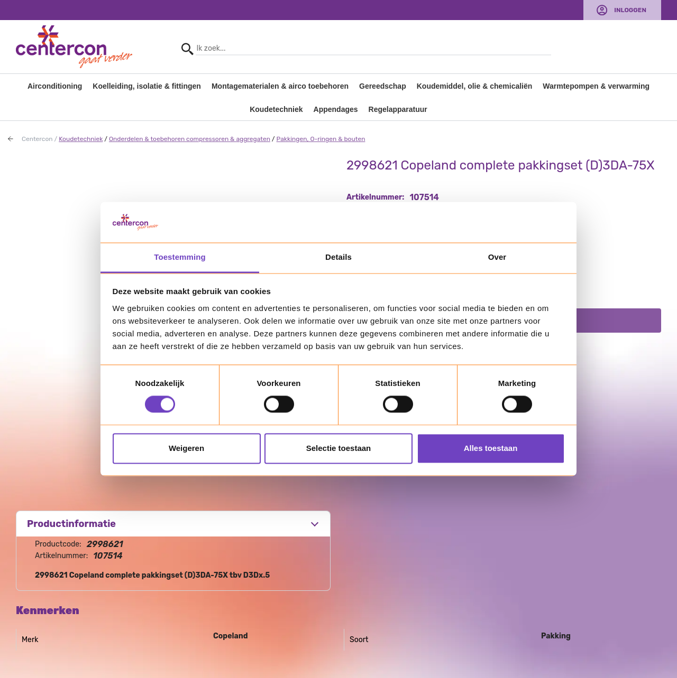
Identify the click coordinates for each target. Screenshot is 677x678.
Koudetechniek (276, 109)
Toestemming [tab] (180, 256)
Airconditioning (55, 86)
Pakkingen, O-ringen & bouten (321, 139)
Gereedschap (382, 86)
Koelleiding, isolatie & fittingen (147, 86)
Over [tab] (497, 256)
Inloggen (630, 10)
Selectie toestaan (338, 448)
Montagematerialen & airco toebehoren (280, 86)
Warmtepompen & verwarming (596, 86)
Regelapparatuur (398, 109)
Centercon (37, 139)
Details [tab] (338, 256)
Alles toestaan (491, 448)
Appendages (336, 109)
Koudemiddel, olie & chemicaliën (475, 86)
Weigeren (186, 448)
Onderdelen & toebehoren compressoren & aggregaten (189, 139)
